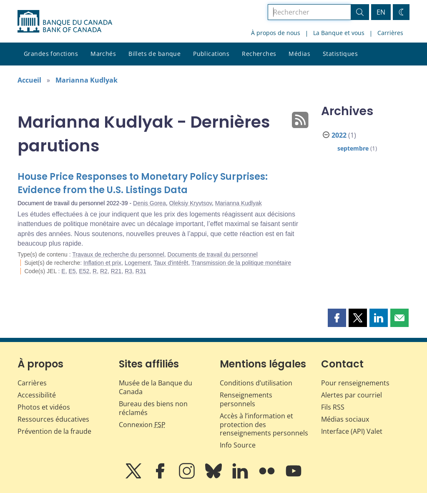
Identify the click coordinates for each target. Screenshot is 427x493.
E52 (84, 271)
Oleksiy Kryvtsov (190, 203)
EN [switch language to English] (381, 12)
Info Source (238, 445)
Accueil (29, 80)
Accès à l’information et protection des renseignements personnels (264, 424)
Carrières (390, 33)
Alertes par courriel (351, 395)
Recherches (259, 54)
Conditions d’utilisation (256, 382)
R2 (104, 271)
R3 (128, 271)
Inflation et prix (102, 262)
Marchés (103, 54)
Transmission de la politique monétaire (241, 262)
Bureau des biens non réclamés (153, 408)
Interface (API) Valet (351, 431)
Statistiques (340, 54)
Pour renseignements (355, 382)
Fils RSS (332, 407)
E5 (71, 271)
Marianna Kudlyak (86, 80)
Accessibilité (37, 395)
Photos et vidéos (44, 407)
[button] (337, 318)
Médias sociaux (345, 419)
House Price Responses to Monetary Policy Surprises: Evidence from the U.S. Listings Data (143, 183)
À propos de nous (275, 33)
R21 (116, 271)
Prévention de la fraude (54, 431)
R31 (141, 271)
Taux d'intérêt (171, 262)
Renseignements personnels (246, 399)
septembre (353, 148)
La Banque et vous (338, 33)
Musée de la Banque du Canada (155, 387)
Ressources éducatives (53, 419)
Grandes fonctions (51, 54)
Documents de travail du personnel (213, 254)
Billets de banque (154, 54)
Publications (211, 54)
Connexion (142, 424)
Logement (138, 262)
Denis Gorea (149, 203)
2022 (339, 135)
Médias (299, 54)
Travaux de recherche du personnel (118, 254)
